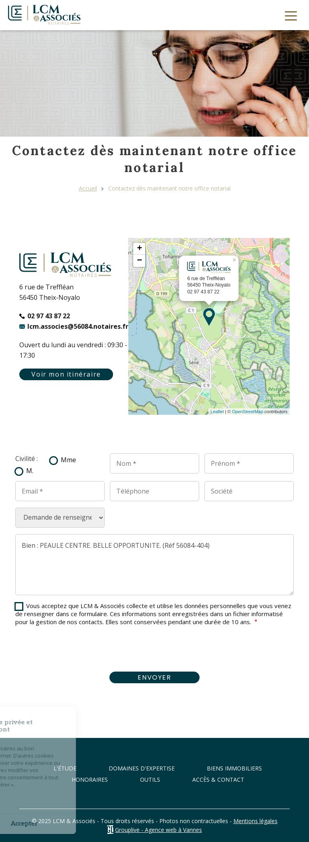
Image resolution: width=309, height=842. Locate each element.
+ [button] (139, 249)
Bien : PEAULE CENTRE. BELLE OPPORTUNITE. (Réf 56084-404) (154, 564)
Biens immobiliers (234, 768)
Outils (150, 779)
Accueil (88, 188)
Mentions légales (255, 821)
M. (29, 470)
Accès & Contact (218, 779)
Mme (68, 459)
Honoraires (90, 779)
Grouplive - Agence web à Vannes (158, 830)
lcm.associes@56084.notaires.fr (77, 326)
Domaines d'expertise (142, 768)
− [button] (139, 261)
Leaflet (217, 411)
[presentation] (154, 649)
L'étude (65, 768)
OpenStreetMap (247, 411)
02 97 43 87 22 (48, 315)
